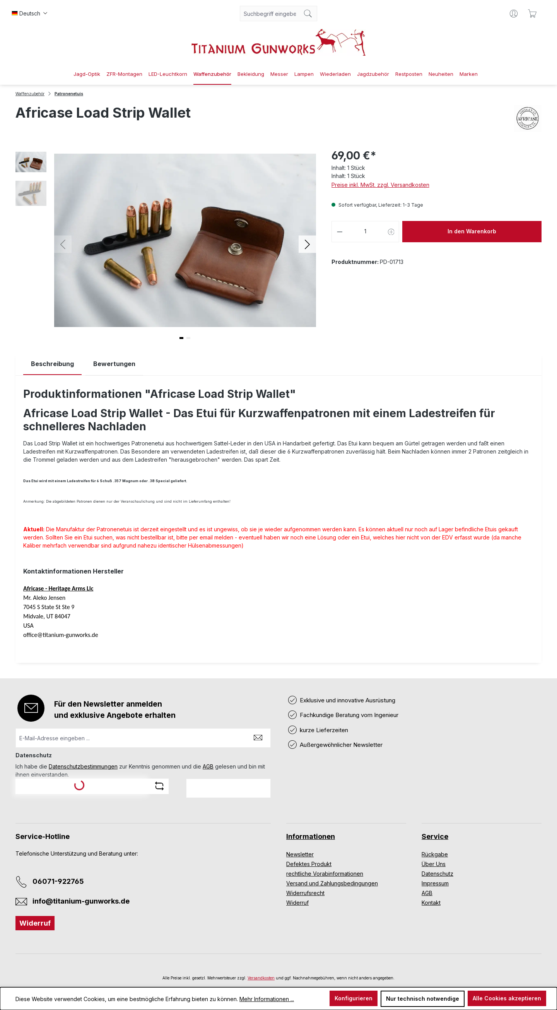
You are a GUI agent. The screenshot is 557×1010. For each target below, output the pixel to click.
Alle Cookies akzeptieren (507, 998)
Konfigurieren (353, 998)
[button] (307, 244)
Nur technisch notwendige (422, 998)
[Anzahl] (365, 231)
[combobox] (269, 13)
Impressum (435, 883)
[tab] (52, 364)
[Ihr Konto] (513, 13)
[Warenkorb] (532, 13)
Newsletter (300, 854)
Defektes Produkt (308, 864)
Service (435, 836)
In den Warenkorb (472, 231)
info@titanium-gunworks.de (81, 901)
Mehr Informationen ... (266, 999)
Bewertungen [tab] (114, 364)
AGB (208, 766)
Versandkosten (261, 978)
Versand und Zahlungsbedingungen (332, 883)
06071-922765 (58, 881)
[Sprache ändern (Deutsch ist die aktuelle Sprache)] (29, 13)
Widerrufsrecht (305, 893)
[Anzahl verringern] (339, 231)
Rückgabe (435, 854)
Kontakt (431, 902)
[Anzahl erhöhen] (391, 231)
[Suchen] (308, 13)
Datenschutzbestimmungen (83, 766)
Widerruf (35, 923)
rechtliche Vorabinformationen (324, 873)
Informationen (310, 836)
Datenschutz (437, 873)
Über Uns (434, 864)
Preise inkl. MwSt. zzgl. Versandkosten (380, 184)
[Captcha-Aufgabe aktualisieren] (159, 786)
